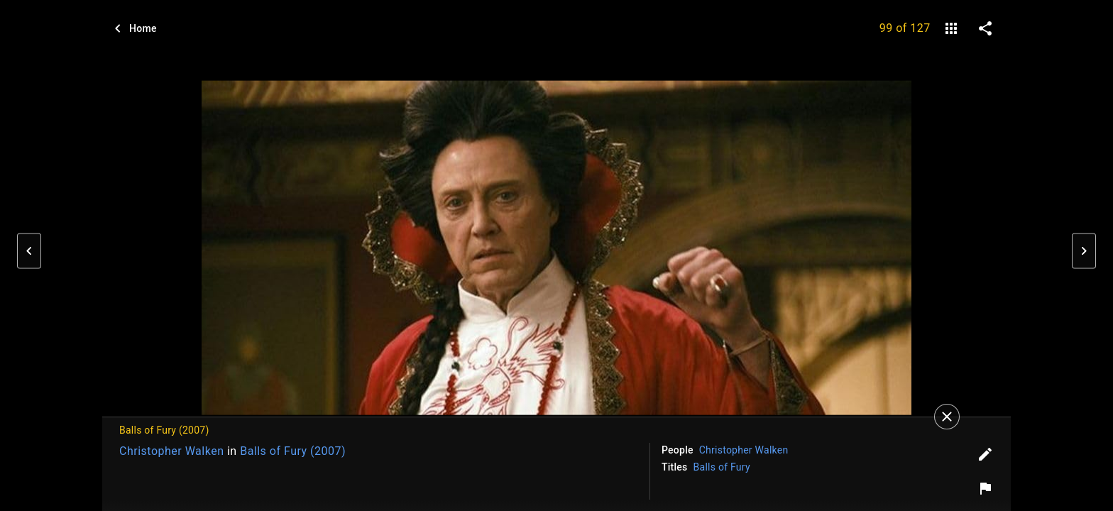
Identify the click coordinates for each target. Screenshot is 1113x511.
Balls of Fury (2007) (293, 451)
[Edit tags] (985, 454)
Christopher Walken (171, 451)
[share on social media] (985, 28)
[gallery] (951, 28)
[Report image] (985, 488)
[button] (29, 251)
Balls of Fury (721, 467)
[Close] (947, 416)
